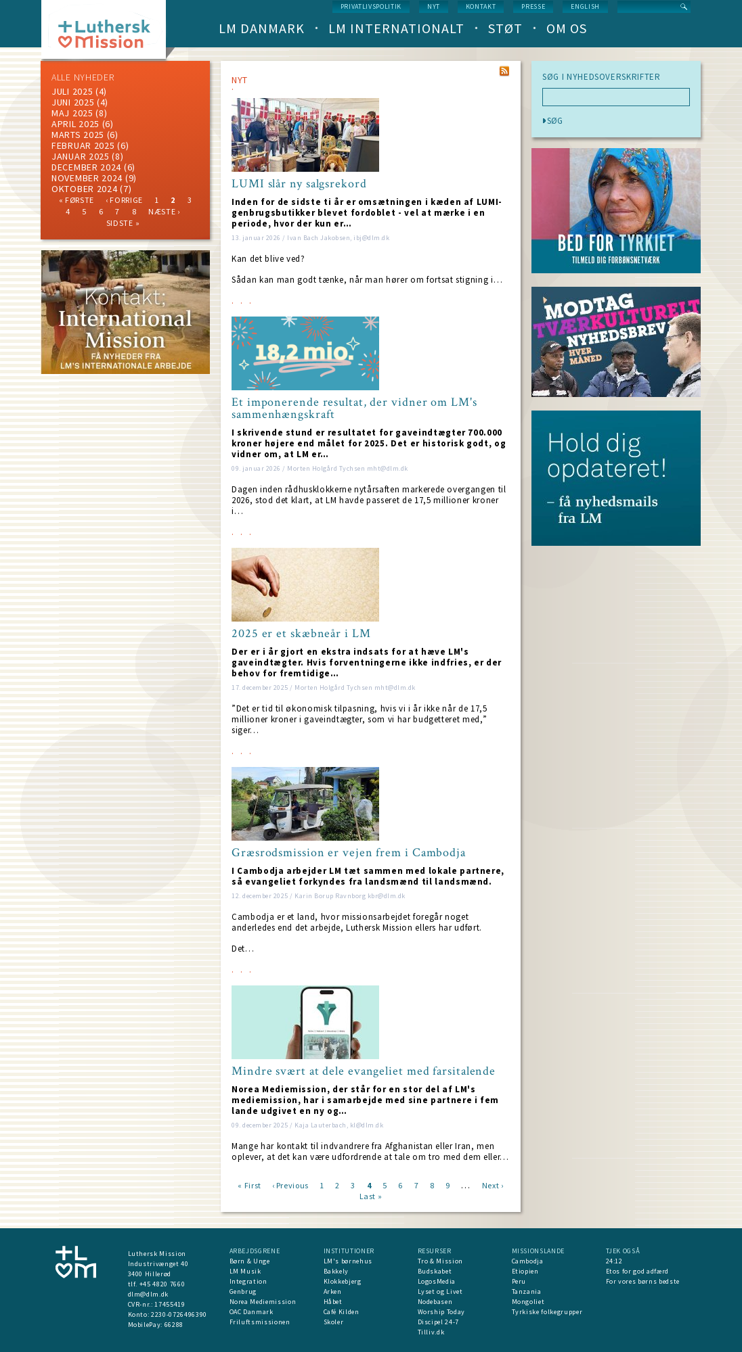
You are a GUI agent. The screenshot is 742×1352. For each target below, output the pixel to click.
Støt (505, 28)
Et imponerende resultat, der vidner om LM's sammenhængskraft (354, 408)
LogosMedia (437, 1281)
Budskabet (435, 1271)
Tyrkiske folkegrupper (547, 1311)
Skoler (334, 1322)
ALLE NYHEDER (82, 77)
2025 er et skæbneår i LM (301, 634)
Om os (566, 28)
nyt (433, 6)
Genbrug (243, 1291)
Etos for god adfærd (637, 1271)
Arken (333, 1291)
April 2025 (75, 124)
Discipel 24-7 (438, 1322)
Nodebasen (435, 1301)
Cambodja (528, 1261)
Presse (533, 6)
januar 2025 (80, 156)
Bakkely (336, 1271)
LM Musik (245, 1271)
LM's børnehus (348, 1261)
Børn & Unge (250, 1261)
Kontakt (481, 6)
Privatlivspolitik (371, 6)
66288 (174, 1324)
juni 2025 (72, 102)
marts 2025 (77, 135)
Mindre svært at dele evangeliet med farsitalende (364, 1071)
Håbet (333, 1301)
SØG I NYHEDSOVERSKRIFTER (601, 77)
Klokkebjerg (343, 1281)
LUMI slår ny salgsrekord (299, 184)
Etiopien (525, 1271)
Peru (519, 1281)
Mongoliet (528, 1301)
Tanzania (527, 1291)
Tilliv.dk (431, 1332)
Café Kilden (341, 1311)
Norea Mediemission (263, 1301)
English (585, 6)
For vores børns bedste (643, 1281)
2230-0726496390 (179, 1314)
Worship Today (441, 1311)
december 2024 (86, 167)
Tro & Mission (440, 1261)
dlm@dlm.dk (148, 1294)
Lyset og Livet (440, 1291)
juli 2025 (72, 91)
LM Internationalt (396, 28)
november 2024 (87, 178)
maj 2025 (72, 113)
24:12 (614, 1261)
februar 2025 (82, 145)
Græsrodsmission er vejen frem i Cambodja (349, 853)
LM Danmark (262, 28)
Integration (248, 1281)
